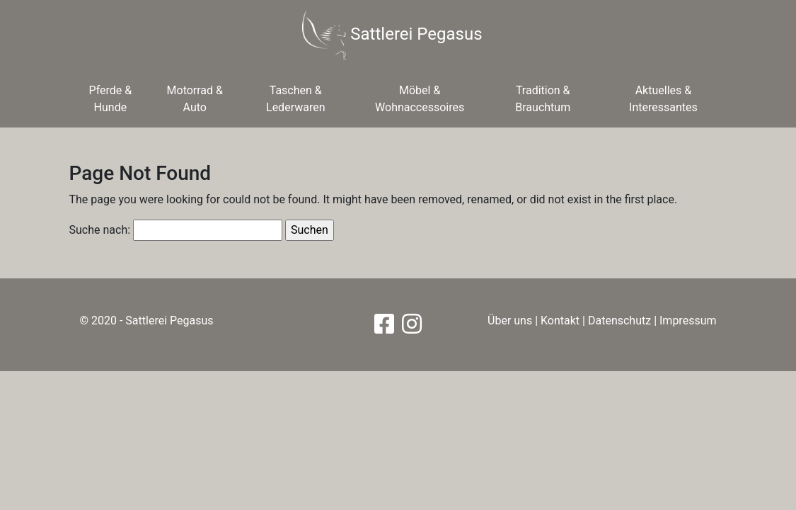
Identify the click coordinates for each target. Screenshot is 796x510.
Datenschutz (619, 320)
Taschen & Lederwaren (295, 99)
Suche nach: (100, 230)
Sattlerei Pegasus (392, 35)
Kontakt (560, 320)
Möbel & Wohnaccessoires (419, 99)
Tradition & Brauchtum (542, 99)
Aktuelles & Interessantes (663, 99)
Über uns (510, 320)
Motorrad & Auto (195, 99)
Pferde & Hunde (110, 99)
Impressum (688, 320)
